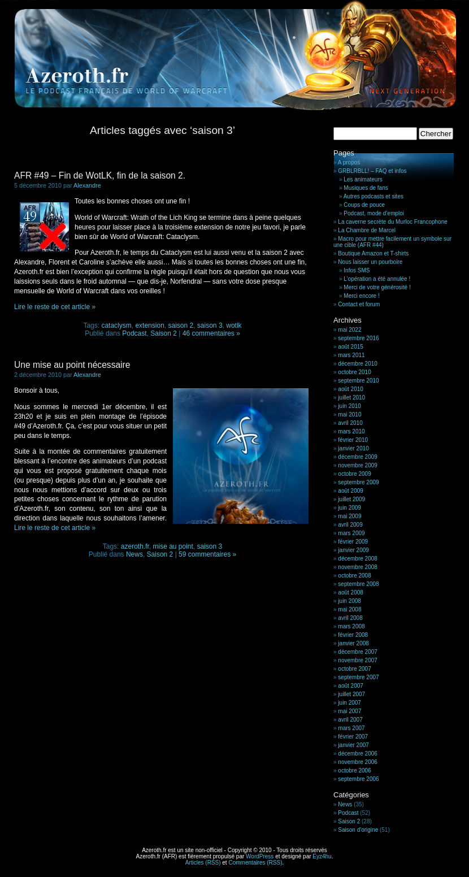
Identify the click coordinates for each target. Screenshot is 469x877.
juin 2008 (349, 601)
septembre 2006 (358, 779)
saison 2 (180, 325)
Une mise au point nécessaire (72, 365)
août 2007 (350, 686)
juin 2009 (349, 508)
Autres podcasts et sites (373, 196)
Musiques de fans (366, 188)
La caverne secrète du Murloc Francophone (392, 222)
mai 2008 (349, 609)
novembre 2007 (357, 660)
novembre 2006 (357, 762)
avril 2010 (350, 423)
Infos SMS (357, 270)
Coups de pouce (364, 205)
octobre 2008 (354, 575)
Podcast (134, 333)
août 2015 (350, 347)
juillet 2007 (351, 694)
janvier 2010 (353, 448)
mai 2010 (349, 414)
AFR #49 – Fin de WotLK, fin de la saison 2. (99, 175)
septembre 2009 (358, 482)
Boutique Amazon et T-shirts (373, 253)
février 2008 (353, 635)
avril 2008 (350, 618)
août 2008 (350, 592)
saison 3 (210, 325)
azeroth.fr (135, 546)
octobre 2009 (354, 474)
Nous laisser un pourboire (370, 262)
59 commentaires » (207, 554)
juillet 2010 (351, 397)
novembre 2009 (357, 465)
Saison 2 (163, 333)
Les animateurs (363, 179)
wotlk (233, 325)
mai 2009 (349, 516)
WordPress (259, 856)
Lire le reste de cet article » (54, 307)
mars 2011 (351, 355)
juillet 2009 (351, 499)
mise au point (173, 546)
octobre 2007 (354, 669)
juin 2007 (349, 703)
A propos (349, 162)
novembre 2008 (357, 567)
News (134, 554)
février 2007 (353, 736)
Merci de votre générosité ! (377, 287)
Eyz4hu (321, 856)
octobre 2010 (354, 372)
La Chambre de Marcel (367, 230)
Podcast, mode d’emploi (374, 213)
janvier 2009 (353, 550)
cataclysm (116, 325)
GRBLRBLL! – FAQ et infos (372, 171)
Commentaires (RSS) (255, 862)
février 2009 (353, 542)
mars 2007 (351, 728)
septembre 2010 (358, 380)
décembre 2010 (357, 364)
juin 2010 (349, 406)
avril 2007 (350, 720)
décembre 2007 (357, 652)
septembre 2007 (358, 677)
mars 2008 (351, 626)
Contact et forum (359, 304)
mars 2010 (351, 431)
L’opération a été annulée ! (377, 279)
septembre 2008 (358, 584)
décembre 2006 (357, 753)
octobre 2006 (354, 770)
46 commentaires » (211, 333)
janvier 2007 (353, 745)
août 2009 (350, 491)
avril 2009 (350, 525)
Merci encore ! (361, 296)
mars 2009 (351, 533)
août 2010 (350, 389)
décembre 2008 (357, 558)
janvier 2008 (353, 643)
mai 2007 (349, 711)
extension (149, 325)
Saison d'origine (358, 830)
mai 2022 (349, 330)
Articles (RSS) (203, 862)
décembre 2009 (357, 457)
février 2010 (353, 440)
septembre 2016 (358, 338)
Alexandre (87, 185)
